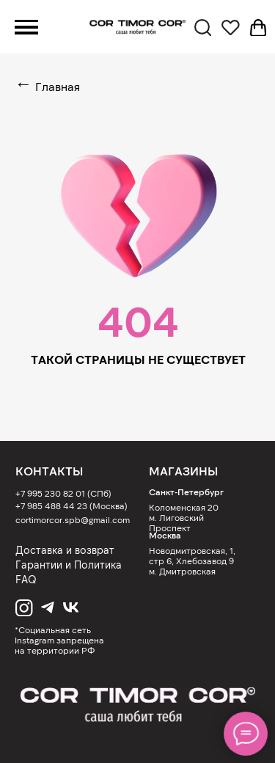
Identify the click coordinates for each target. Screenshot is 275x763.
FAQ (26, 579)
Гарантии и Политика (68, 564)
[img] (137, 705)
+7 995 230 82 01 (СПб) (63, 493)
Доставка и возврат (64, 550)
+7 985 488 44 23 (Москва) (71, 505)
